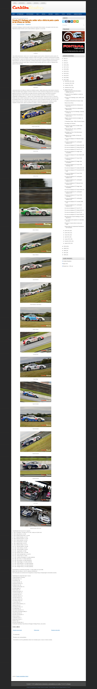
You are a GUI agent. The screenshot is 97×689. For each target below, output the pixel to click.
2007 (65, 252)
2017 (65, 67)
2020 (65, 60)
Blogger (69, 684)
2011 (65, 79)
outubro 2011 (68, 85)
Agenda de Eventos (78, 14)
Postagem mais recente (17, 630)
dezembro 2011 (68, 81)
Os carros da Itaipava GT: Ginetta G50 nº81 (74, 147)
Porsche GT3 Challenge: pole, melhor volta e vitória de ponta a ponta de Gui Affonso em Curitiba (35, 21)
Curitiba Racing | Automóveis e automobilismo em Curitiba (48, 684)
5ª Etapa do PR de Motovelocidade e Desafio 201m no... (73, 91)
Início (13, 14)
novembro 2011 (68, 83)
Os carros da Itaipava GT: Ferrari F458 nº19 (74, 189)
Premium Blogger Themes (54, 687)
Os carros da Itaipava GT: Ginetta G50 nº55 (74, 168)
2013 (65, 75)
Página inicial (36, 630)
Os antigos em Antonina (70, 123)
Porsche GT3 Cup (20, 24)
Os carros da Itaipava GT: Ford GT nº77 (73, 149)
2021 (65, 58)
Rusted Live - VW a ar (68, 266)
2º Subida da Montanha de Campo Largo (74, 100)
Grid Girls (50, 14)
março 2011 (67, 239)
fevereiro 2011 (68, 241)
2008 (65, 250)
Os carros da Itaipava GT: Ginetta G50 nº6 (74, 210)
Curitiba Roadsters (67, 261)
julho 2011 (67, 230)
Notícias (70, 14)
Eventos (58, 14)
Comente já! (28, 24)
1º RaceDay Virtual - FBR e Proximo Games (74, 121)
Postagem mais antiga (55, 630)
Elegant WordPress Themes (65, 687)
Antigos (44, 14)
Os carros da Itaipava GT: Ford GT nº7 (73, 208)
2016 (65, 69)
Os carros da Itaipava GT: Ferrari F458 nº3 (74, 214)
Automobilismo (21, 14)
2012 (65, 77)
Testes (63, 14)
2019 (65, 62)
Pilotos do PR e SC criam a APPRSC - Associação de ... (73, 129)
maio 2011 (67, 234)
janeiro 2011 (68, 243)
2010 (65, 246)
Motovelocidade (31, 14)
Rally (39, 14)
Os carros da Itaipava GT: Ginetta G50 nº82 (74, 145)
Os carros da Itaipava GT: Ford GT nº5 (73, 212)
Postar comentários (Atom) (22, 676)
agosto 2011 (68, 89)
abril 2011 (67, 237)
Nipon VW (65, 263)
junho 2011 (67, 232)
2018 (65, 65)
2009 (65, 248)
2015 (65, 71)
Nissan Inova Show (69, 102)
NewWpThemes (34, 687)
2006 (65, 254)
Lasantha (46, 687)
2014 (65, 73)
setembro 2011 (68, 87)
